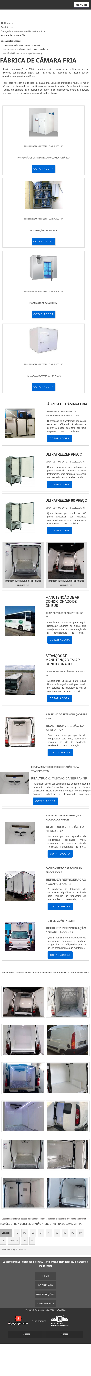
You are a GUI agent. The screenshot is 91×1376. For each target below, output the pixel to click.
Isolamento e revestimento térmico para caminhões (25, 49)
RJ (17, 1233)
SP (41, 1233)
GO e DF (14, 1240)
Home (45, 1276)
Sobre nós (45, 1285)
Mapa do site (45, 1303)
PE (72, 1233)
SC (56, 1233)
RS (64, 1233)
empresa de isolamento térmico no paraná (21, 45)
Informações (45, 1294)
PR (49, 1233)
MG (24, 1233)
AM (24, 1240)
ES (33, 1233)
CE (3, 1240)
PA (32, 1240)
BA (80, 1233)
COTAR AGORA (43, 169)
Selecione (6, 1233)
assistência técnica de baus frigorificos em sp (22, 53)
